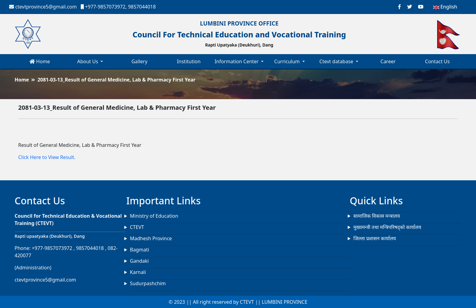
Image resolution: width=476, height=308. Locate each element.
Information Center (237, 61)
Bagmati (139, 249)
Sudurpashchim (148, 283)
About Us (88, 61)
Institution (189, 61)
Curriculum (287, 61)
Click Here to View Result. (47, 157)
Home (39, 61)
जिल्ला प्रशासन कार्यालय (374, 238)
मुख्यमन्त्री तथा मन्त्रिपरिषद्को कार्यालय (387, 227)
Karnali (138, 272)
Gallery (139, 61)
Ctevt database (337, 61)
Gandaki (139, 261)
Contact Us (437, 61)
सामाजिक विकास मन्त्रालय (376, 216)
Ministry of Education (154, 216)
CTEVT (137, 227)
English (445, 6)
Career (388, 61)
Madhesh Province (151, 238)
